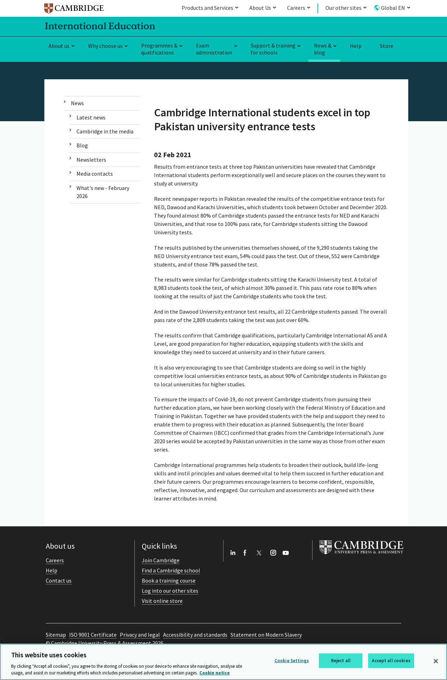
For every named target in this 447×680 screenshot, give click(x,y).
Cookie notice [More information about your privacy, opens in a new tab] (214, 673)
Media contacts (94, 173)
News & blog (322, 49)
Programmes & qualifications (159, 49)
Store (386, 45)
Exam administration (214, 49)
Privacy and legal (140, 634)
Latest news (90, 117)
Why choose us (105, 45)
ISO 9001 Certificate (93, 634)
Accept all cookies (391, 661)
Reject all (341, 661)
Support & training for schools (273, 49)
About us (59, 45)
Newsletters (91, 159)
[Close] (436, 661)
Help (355, 45)
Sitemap (56, 634)
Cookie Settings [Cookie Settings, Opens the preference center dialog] (291, 661)
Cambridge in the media (104, 131)
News (77, 103)
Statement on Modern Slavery (266, 634)
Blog (82, 145)
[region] (223, 662)
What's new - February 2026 (102, 191)
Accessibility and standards (195, 634)
